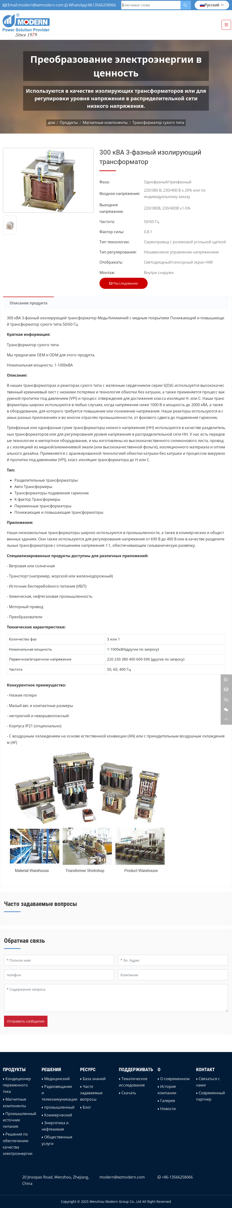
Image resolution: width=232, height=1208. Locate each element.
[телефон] (59, 974)
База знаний (94, 1078)
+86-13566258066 (177, 1177)
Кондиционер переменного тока (17, 1085)
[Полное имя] (59, 960)
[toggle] (226, 25)
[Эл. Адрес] (173, 960)
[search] (185, 5)
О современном (175, 1078)
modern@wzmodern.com (41, 5)
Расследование (123, 283)
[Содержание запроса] (116, 998)
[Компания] (173, 974)
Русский (209, 5)
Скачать (128, 1092)
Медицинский (57, 1078)
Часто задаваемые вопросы (91, 1093)
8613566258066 (102, 5)
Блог (87, 1107)
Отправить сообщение (25, 1021)
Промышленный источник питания (19, 1120)
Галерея (167, 1100)
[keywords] (151, 5)
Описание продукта (28, 303)
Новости (168, 1108)
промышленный (59, 1107)
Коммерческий (58, 1115)
